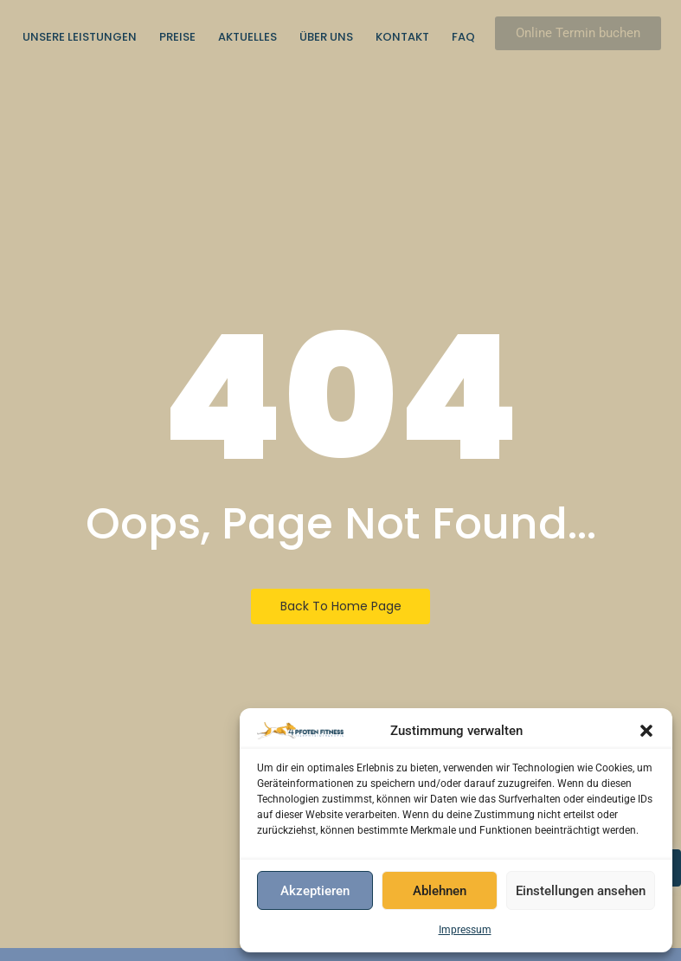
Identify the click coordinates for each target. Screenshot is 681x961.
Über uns (326, 37)
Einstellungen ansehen (581, 891)
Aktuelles (247, 37)
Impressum (465, 930)
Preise (177, 37)
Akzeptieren (315, 891)
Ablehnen (439, 891)
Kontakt (402, 37)
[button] (646, 730)
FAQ (463, 37)
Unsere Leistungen (79, 37)
